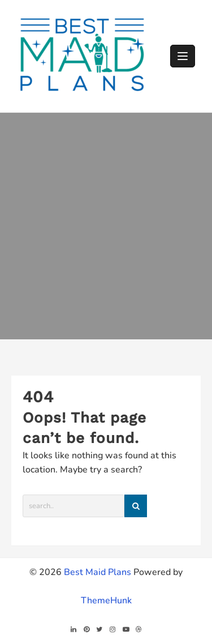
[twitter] (99, 629)
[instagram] (112, 629)
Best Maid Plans (97, 572)
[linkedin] (73, 629)
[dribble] (138, 629)
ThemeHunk (106, 600)
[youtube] (125, 629)
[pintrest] (86, 629)
